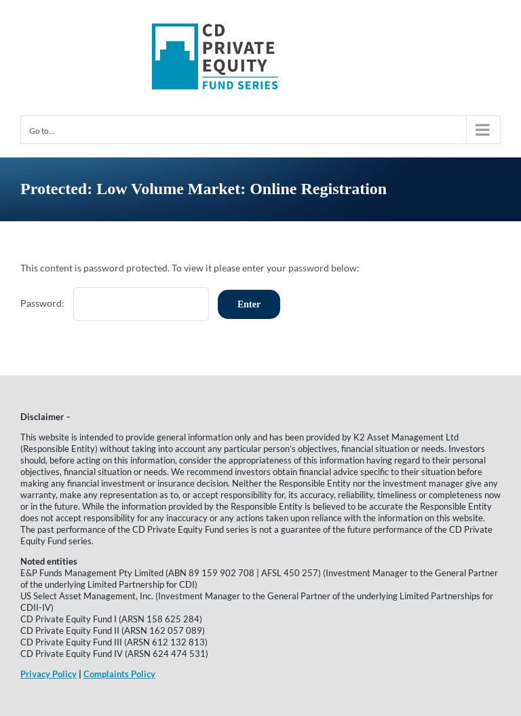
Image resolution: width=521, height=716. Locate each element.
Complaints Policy (119, 673)
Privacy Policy (48, 673)
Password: (114, 303)
